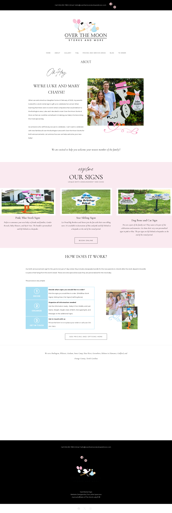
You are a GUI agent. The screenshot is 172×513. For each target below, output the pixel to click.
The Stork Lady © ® (93, 497)
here (62, 322)
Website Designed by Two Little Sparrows (86, 494)
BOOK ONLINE (86, 240)
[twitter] (85, 508)
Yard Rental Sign (86, 492)
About (57, 53)
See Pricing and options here (86, 336)
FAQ (77, 53)
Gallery (67, 53)
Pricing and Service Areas (94, 53)
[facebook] (79, 508)
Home (48, 53)
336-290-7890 (63, 5)
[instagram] (90, 508)
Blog (112, 53)
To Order (122, 53)
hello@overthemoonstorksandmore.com (90, 5)
